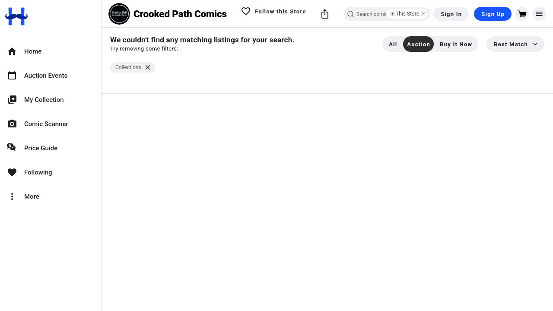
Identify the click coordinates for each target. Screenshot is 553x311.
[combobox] (386, 14)
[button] (325, 13)
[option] (50, 51)
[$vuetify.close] (148, 67)
